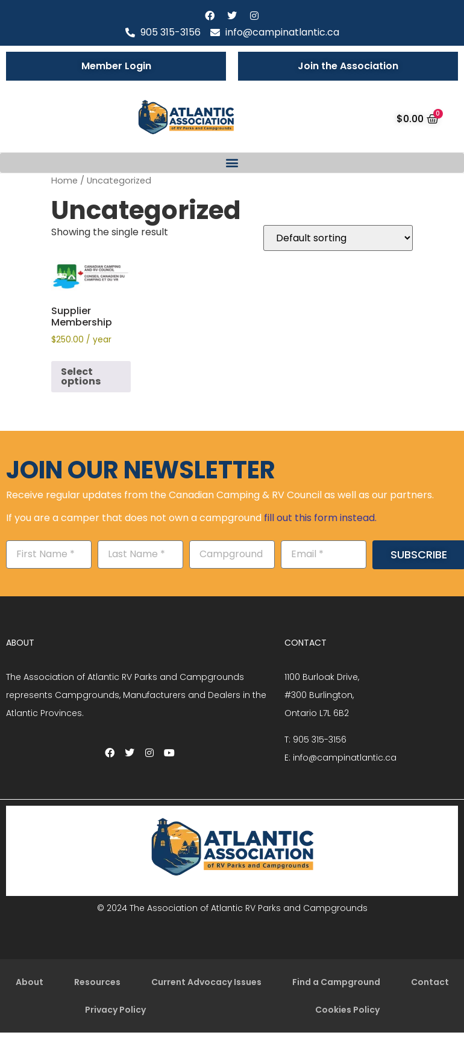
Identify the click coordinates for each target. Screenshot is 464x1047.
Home (64, 180)
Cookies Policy (347, 1010)
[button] (232, 163)
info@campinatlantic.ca (345, 758)
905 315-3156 (319, 740)
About (29, 982)
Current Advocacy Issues (206, 982)
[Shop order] (338, 238)
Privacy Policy (115, 1010)
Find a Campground (336, 982)
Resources (97, 982)
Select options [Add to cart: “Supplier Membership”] (81, 376)
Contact (430, 982)
